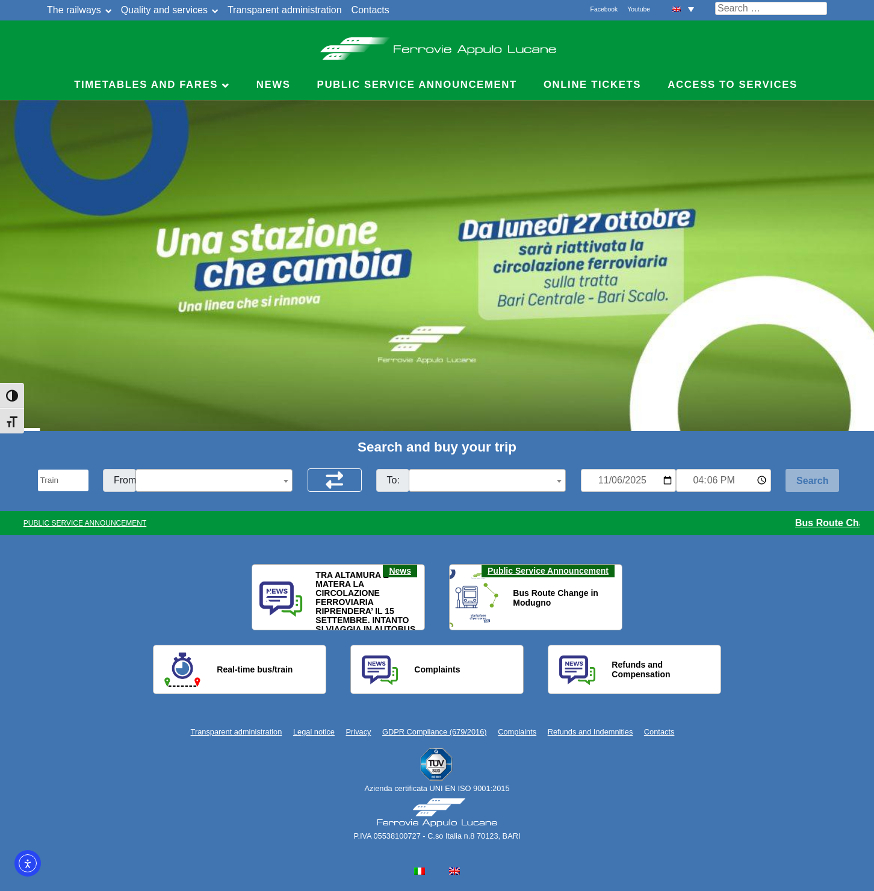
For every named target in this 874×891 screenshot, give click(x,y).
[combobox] (214, 480)
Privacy (358, 731)
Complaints (517, 731)
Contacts (370, 10)
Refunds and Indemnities (590, 731)
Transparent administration (285, 10)
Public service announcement (417, 84)
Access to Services (733, 84)
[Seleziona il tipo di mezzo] (63, 480)
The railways (74, 10)
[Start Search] (812, 480)
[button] (268, 598)
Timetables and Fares (146, 84)
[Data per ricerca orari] (628, 480)
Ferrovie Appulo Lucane (437, 45)
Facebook (604, 9)
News (273, 84)
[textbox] (214, 481)
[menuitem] (683, 8)
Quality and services (164, 10)
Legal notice (314, 731)
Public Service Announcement (548, 571)
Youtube (638, 9)
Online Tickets (592, 84)
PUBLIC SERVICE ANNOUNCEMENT (85, 523)
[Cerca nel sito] (771, 8)
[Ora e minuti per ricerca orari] (723, 480)
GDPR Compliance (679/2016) (434, 731)
